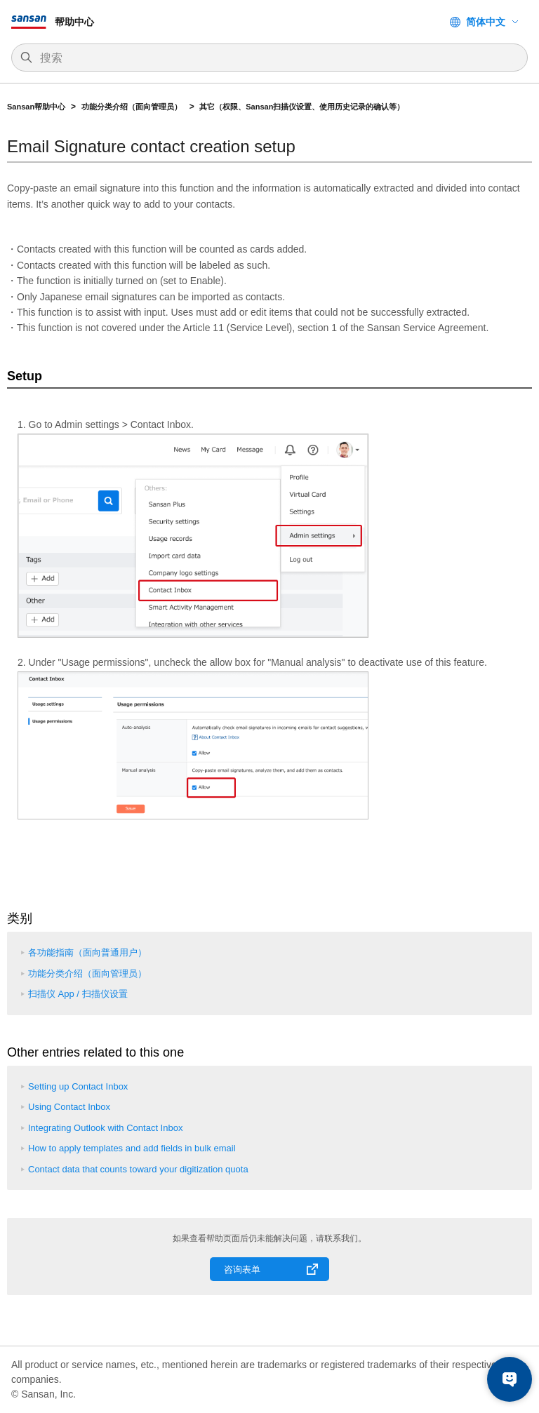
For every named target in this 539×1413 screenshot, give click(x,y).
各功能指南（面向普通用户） (87, 952)
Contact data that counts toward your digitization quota (138, 1169)
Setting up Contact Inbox (78, 1086)
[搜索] (276, 58)
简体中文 (485, 21)
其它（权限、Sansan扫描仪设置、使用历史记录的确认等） (302, 106)
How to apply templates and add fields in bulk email (132, 1148)
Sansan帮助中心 (36, 106)
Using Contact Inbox (69, 1106)
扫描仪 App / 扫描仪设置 (78, 994)
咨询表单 (242, 1269)
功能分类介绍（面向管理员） (132, 106)
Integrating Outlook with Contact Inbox (105, 1128)
